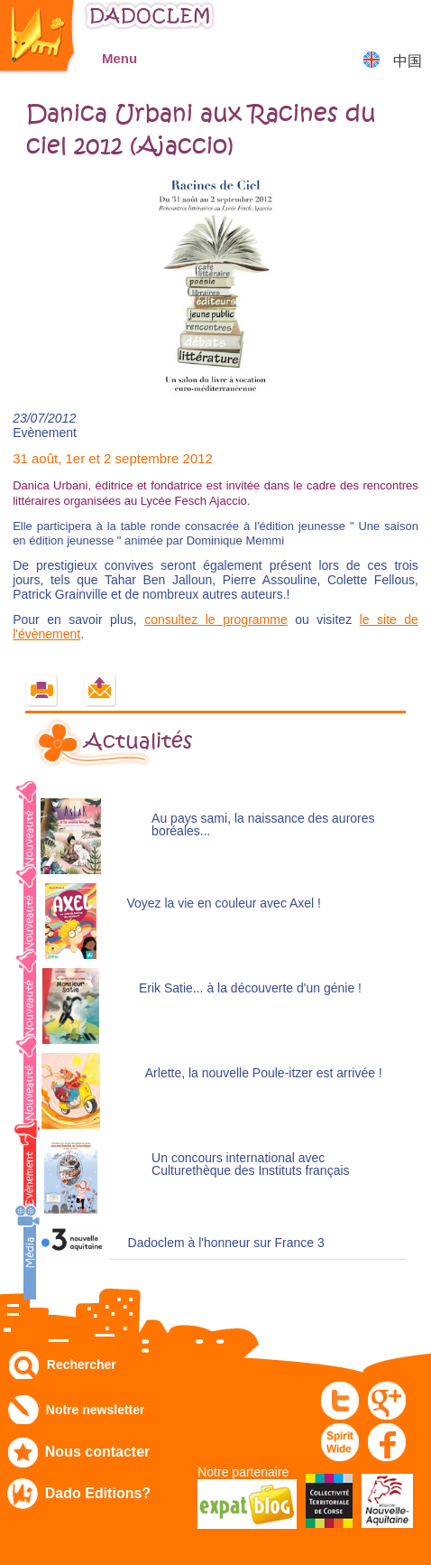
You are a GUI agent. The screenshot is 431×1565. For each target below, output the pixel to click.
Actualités (138, 741)
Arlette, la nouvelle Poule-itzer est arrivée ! (263, 1073)
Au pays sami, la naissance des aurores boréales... (262, 825)
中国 (407, 61)
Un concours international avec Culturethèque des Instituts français (250, 1164)
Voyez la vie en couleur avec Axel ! (223, 903)
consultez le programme (216, 619)
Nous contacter (97, 1451)
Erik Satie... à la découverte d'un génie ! (250, 988)
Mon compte (363, 22)
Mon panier (408, 22)
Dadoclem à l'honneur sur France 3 (226, 1243)
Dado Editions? (98, 1493)
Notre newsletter (95, 1409)
